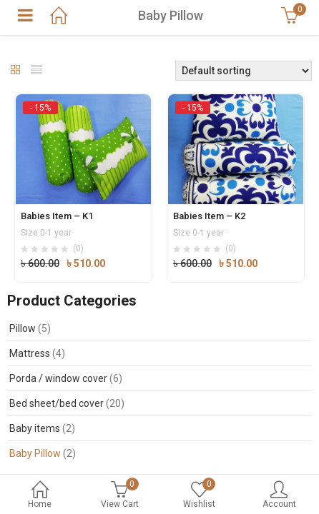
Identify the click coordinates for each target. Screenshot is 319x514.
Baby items (34, 428)
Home (40, 496)
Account (280, 496)
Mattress (29, 353)
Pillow (22, 328)
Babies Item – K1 (57, 216)
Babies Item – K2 (209, 216)
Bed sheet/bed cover (56, 403)
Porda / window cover (58, 378)
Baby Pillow (35, 453)
